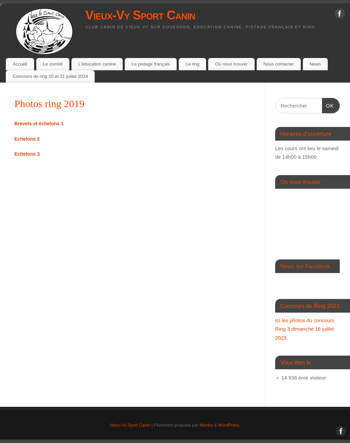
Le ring (193, 64)
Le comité (53, 64)
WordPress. (229, 425)
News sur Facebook (305, 266)
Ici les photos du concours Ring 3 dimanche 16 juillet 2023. (304, 329)
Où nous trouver (231, 64)
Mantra (206, 425)
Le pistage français (151, 64)
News (315, 64)
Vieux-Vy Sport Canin (140, 15)
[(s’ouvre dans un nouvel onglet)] (39, 123)
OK (328, 105)
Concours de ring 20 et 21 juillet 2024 (50, 76)
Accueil (20, 64)
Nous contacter (279, 64)
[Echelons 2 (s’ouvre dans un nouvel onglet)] (27, 139)
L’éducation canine (97, 64)
